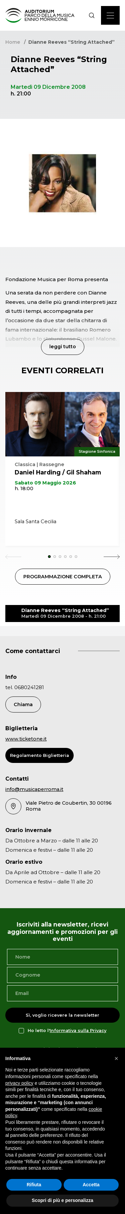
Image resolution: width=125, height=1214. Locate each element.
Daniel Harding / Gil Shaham (58, 472)
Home (12, 42)
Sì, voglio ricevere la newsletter (62, 1015)
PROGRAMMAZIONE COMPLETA (62, 577)
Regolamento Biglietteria (39, 755)
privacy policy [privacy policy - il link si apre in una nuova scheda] (19, 1083)
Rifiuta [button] (34, 1184)
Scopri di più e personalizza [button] (62, 1200)
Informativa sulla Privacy (78, 1030)
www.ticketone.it (26, 739)
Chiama (23, 704)
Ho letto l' (67, 1030)
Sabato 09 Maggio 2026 (45, 483)
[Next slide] (112, 556)
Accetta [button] (91, 1184)
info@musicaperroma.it (34, 789)
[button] (116, 1058)
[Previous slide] (13, 556)
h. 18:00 (24, 488)
